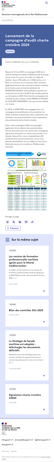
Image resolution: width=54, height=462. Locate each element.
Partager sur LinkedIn (20, 222)
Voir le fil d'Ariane (7, 20)
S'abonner (13, 228)
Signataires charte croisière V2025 (25, 396)
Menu (51, 2)
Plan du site (5, 451)
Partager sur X (14, 222)
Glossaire (14, 451)
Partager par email (26, 222)
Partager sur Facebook (7, 222)
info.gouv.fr (6, 440)
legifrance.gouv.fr (41, 440)
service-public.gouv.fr (23, 440)
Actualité (10, 51)
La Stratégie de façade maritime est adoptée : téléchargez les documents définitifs (24, 345)
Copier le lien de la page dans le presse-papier (32, 222)
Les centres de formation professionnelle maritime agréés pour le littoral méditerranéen (23, 261)
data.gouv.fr (6, 444)
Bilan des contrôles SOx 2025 (26, 310)
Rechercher (46, 2)
